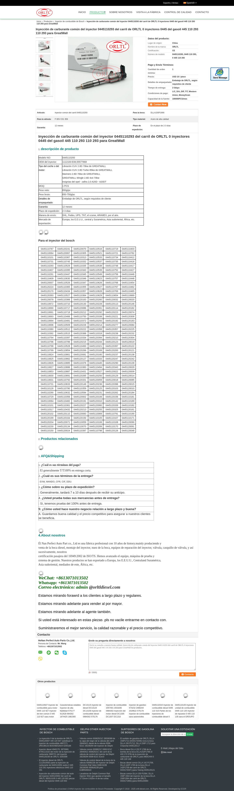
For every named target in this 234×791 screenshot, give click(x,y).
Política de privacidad (57, 789)
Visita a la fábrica (148, 12)
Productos (97, 12)
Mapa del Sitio (176, 748)
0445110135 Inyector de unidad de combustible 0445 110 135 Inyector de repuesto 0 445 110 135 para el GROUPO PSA (185, 712)
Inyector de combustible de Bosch (69, 21)
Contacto (202, 12)
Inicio (82, 12)
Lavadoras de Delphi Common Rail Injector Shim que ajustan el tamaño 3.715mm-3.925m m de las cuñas (95, 776)
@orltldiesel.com (104, 587)
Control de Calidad (177, 12)
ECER (183, 789)
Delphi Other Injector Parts (95, 731)
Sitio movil (166, 752)
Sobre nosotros (120, 12)
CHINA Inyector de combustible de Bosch (86, 789)
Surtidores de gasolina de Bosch (137, 731)
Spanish (192, 2)
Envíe (189, 734)
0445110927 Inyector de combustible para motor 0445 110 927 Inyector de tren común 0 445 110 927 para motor (47, 711)
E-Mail (164, 748)
